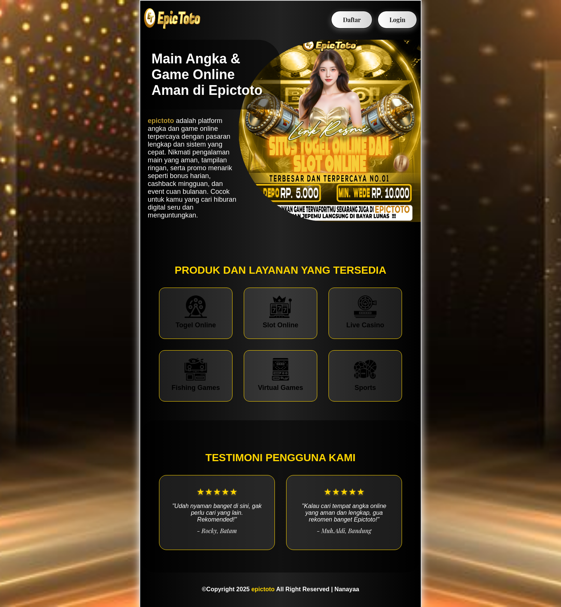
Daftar (352, 20)
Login (397, 20)
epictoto (161, 120)
